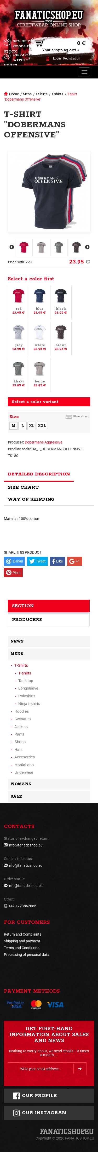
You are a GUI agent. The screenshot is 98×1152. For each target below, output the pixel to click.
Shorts (20, 741)
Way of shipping (31, 499)
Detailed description (39, 474)
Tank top (25, 680)
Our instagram (40, 1113)
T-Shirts (42, 94)
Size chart (81, 416)
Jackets (21, 726)
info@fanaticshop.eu (25, 845)
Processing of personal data (26, 954)
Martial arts (24, 765)
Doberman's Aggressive (43, 442)
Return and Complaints (22, 934)
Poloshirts (27, 696)
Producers (27, 620)
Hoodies (21, 711)
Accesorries (24, 757)
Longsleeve (28, 688)
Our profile (35, 1096)
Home (14, 94)
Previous (11, 247)
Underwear (23, 772)
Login (57, 58)
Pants (19, 734)
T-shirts (57, 94)
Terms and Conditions (21, 948)
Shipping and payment (22, 941)
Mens (27, 94)
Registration (71, 58)
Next (87, 247)
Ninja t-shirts (29, 703)
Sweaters (22, 719)
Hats (18, 749)
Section (23, 606)
